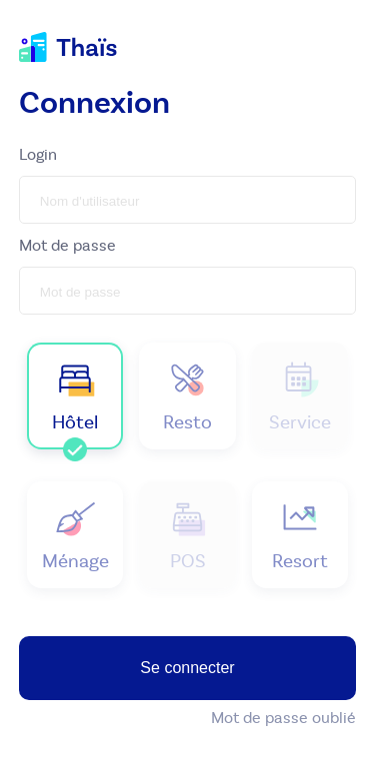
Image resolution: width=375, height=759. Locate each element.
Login (38, 154)
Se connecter (187, 667)
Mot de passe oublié (283, 717)
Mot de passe (67, 245)
